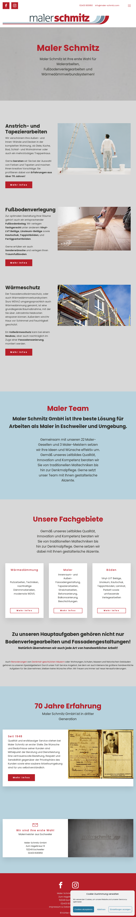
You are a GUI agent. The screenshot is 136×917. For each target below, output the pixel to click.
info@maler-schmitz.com (107, 5)
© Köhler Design (68, 912)
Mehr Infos (18, 184)
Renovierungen (19, 661)
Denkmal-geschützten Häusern (48, 661)
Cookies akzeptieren (84, 909)
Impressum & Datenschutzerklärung (68, 906)
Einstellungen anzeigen (120, 909)
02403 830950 (86, 5)
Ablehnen (101, 909)
